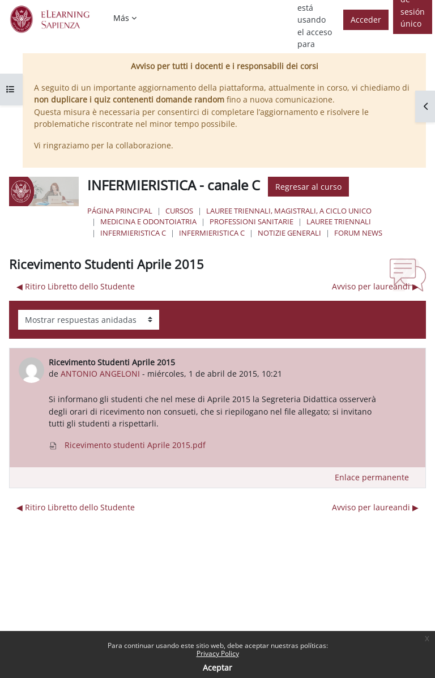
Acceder (366, 19)
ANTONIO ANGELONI (100, 373)
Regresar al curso (308, 186)
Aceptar (217, 667)
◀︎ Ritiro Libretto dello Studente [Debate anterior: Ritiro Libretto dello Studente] (75, 286)
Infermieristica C (133, 233)
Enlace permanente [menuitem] (372, 477)
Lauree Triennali (338, 221)
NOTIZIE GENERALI (289, 233)
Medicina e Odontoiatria (148, 221)
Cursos (179, 211)
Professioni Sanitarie (251, 221)
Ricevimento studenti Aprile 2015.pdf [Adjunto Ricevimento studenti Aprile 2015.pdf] (127, 445)
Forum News (358, 233)
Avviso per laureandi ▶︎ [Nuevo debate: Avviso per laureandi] (375, 286)
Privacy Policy (218, 653)
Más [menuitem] (121, 17)
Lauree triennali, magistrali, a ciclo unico (289, 211)
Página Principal (119, 211)
